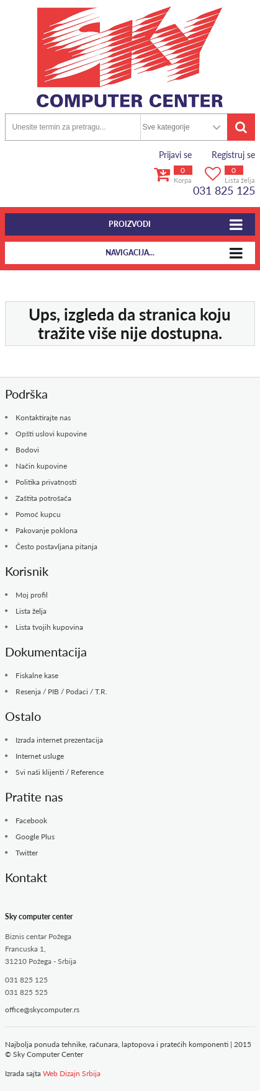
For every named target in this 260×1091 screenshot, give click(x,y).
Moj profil (32, 594)
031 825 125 (224, 190)
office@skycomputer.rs (42, 1009)
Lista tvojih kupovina (49, 627)
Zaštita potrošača (43, 498)
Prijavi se (175, 154)
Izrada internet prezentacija (59, 739)
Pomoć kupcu (38, 514)
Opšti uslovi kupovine (51, 433)
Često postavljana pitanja (56, 546)
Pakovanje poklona (47, 530)
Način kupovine (41, 465)
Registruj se (233, 154)
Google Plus (35, 836)
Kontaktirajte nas (43, 417)
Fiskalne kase (37, 675)
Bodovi (27, 449)
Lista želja (31, 611)
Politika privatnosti (46, 482)
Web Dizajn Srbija (72, 1073)
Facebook (31, 820)
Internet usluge (40, 756)
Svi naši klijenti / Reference (60, 772)
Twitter (27, 852)
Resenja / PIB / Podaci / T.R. (61, 691)
